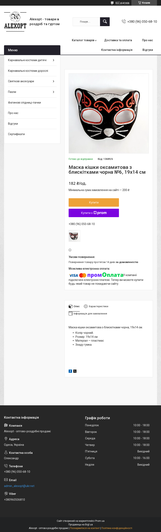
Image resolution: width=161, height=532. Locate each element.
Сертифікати (16, 134)
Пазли (12, 91)
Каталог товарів (83, 40)
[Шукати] (105, 21)
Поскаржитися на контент (85, 528)
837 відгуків (122, 2)
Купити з (94, 213)
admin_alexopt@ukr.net (19, 486)
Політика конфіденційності (116, 528)
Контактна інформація (116, 49)
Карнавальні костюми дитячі (27, 60)
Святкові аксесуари (21, 81)
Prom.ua (99, 521)
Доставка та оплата (118, 40)
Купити (94, 202)
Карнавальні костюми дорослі (28, 70)
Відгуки (147, 49)
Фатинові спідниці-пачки (24, 102)
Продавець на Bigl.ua (80, 524)
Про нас (147, 40)
